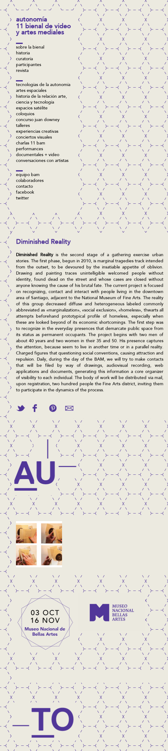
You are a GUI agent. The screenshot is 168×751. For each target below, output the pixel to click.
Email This (69, 405)
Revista (22, 71)
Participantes (28, 65)
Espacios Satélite (32, 108)
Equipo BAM (28, 175)
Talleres (23, 126)
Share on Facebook (35, 405)
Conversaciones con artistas (42, 161)
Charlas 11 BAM (30, 143)
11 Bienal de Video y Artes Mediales (43, 30)
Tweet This (20, 405)
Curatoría (24, 59)
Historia (23, 53)
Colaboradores (30, 181)
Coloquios (25, 114)
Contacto (24, 187)
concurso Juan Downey (38, 120)
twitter (22, 198)
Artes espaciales (31, 91)
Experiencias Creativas (37, 132)
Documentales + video (37, 155)
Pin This (53, 405)
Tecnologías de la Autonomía (43, 85)
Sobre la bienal (30, 47)
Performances (29, 149)
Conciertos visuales (34, 138)
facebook (25, 193)
